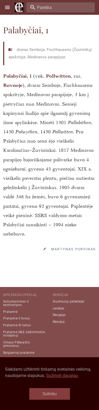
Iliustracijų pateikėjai (68, 301)
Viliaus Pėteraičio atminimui (16, 344)
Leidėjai (58, 308)
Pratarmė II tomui (16, 318)
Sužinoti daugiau (62, 375)
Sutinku (50, 393)
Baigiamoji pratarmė (19, 353)
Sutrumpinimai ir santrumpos (16, 303)
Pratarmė (10, 312)
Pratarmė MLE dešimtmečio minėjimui (24, 333)
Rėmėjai (59, 322)
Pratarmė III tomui (17, 325)
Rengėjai (59, 315)
